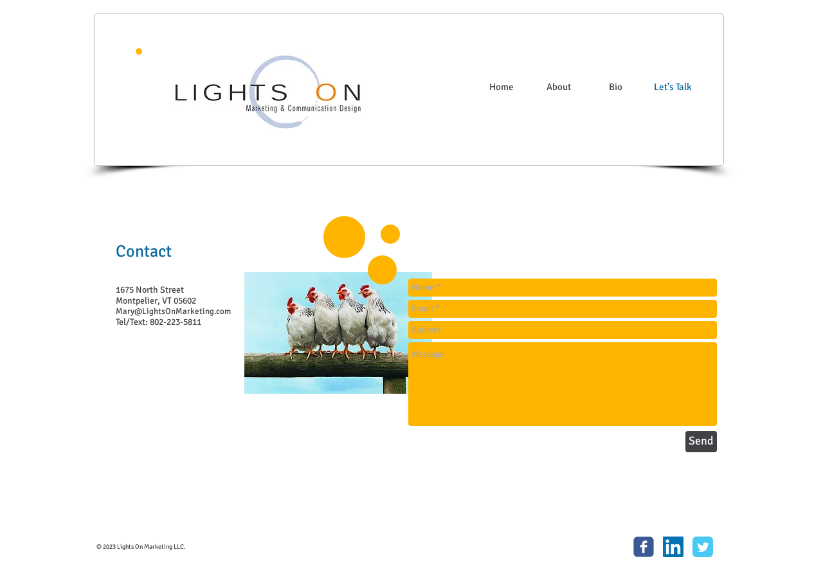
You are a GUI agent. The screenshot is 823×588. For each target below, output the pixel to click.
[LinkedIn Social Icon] (673, 547)
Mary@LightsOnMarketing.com (173, 311)
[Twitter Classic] (702, 547)
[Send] (701, 441)
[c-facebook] (643, 547)
